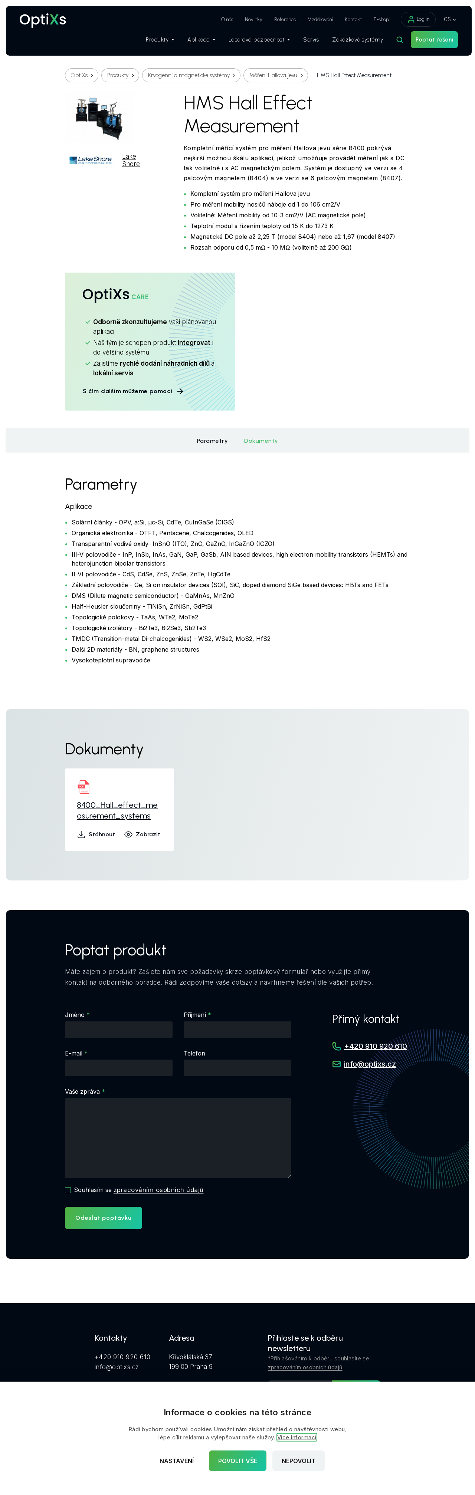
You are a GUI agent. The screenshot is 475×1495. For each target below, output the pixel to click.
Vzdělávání (316, 19)
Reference (281, 19)
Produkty (156, 41)
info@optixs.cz (370, 1064)
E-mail (73, 1053)
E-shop (377, 19)
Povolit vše (237, 1461)
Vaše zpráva (82, 1091)
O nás (223, 19)
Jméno (75, 1014)
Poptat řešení (430, 41)
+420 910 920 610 (375, 1046)
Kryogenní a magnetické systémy (189, 75)
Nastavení (177, 1461)
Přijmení (195, 1014)
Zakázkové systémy (354, 41)
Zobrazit (142, 834)
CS (443, 19)
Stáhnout (96, 834)
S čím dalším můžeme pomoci (133, 391)
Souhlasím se (139, 1189)
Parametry (212, 440)
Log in (414, 19)
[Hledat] (396, 41)
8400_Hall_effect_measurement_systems (117, 810)
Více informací (297, 1437)
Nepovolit (298, 1461)
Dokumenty (261, 440)
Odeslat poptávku (103, 1217)
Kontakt (349, 19)
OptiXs (79, 75)
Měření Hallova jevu (273, 75)
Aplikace (197, 41)
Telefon (194, 1053)
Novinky (250, 19)
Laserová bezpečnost (255, 41)
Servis (307, 41)
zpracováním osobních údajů (159, 1189)
